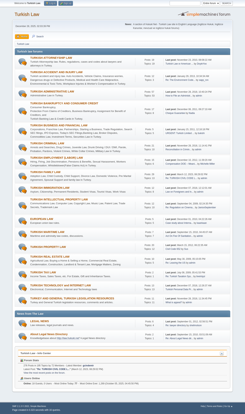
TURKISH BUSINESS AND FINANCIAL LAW (58, 125)
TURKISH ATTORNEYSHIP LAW (51, 57)
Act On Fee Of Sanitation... (179, 236)
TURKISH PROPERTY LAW (48, 246)
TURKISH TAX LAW (43, 272)
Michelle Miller (207, 163)
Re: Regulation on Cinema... (180, 207)
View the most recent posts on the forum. (44, 373)
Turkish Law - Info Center (35, 353)
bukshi (201, 133)
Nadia (192, 113)
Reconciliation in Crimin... (178, 149)
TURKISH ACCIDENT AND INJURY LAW (56, 72)
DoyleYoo (202, 63)
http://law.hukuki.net (68, 338)
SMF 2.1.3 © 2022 (20, 406)
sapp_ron (203, 80)
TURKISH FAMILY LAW (45, 172)
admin (199, 95)
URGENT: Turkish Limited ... (180, 133)
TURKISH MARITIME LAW (47, 232)
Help (203, 406)
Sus (186, 249)
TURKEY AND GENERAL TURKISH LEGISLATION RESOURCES (72, 298)
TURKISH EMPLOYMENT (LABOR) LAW (56, 157)
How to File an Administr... (179, 95)
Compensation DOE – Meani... (181, 163)
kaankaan (202, 223)
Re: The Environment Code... (180, 80)
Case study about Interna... (179, 223)
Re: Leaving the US (175, 262)
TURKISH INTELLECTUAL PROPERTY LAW (59, 199)
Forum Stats (29, 360)
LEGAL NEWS (39, 321)
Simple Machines (38, 406)
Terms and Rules (214, 406)
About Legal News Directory (49, 334)
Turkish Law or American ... (179, 63)
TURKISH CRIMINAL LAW (47, 143)
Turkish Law (27, 14)
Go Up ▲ (228, 406)
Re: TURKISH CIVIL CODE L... (181, 178)
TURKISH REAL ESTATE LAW (49, 256)
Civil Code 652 (173, 249)
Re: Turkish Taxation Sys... (179, 276)
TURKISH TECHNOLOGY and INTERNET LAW (60, 285)
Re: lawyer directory (176, 325)
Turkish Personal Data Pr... (179, 289)
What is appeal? (174, 302)
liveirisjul (200, 276)
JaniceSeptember (207, 207)
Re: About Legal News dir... (179, 338)
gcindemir (88, 365)
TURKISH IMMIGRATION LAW (49, 187)
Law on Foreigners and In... (180, 191)
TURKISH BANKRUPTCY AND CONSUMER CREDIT (64, 103)
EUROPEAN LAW (41, 218)
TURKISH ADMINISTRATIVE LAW (52, 91)
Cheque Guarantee (175, 113)
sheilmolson (195, 325)
